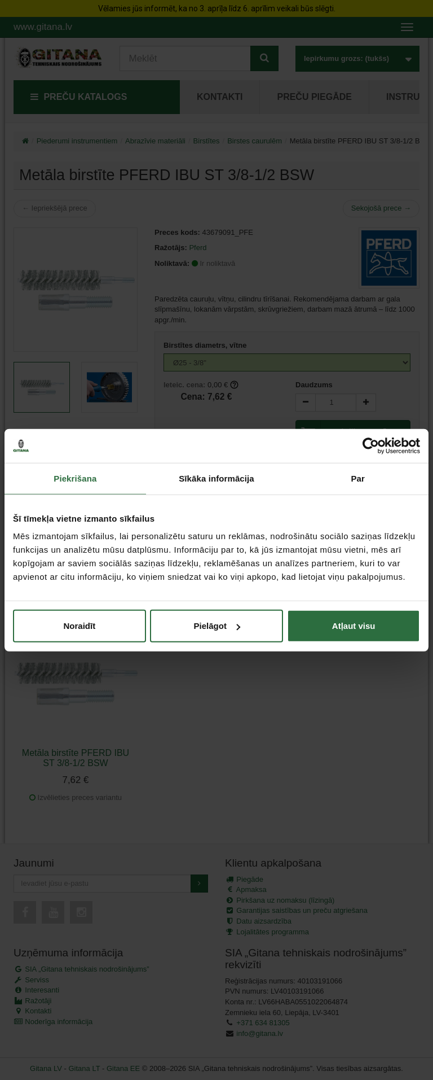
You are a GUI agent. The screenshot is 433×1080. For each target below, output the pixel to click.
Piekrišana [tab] (75, 478)
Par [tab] (358, 478)
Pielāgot (217, 626)
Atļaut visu (353, 626)
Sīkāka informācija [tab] (216, 478)
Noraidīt (79, 626)
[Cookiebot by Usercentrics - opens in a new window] (370, 445)
